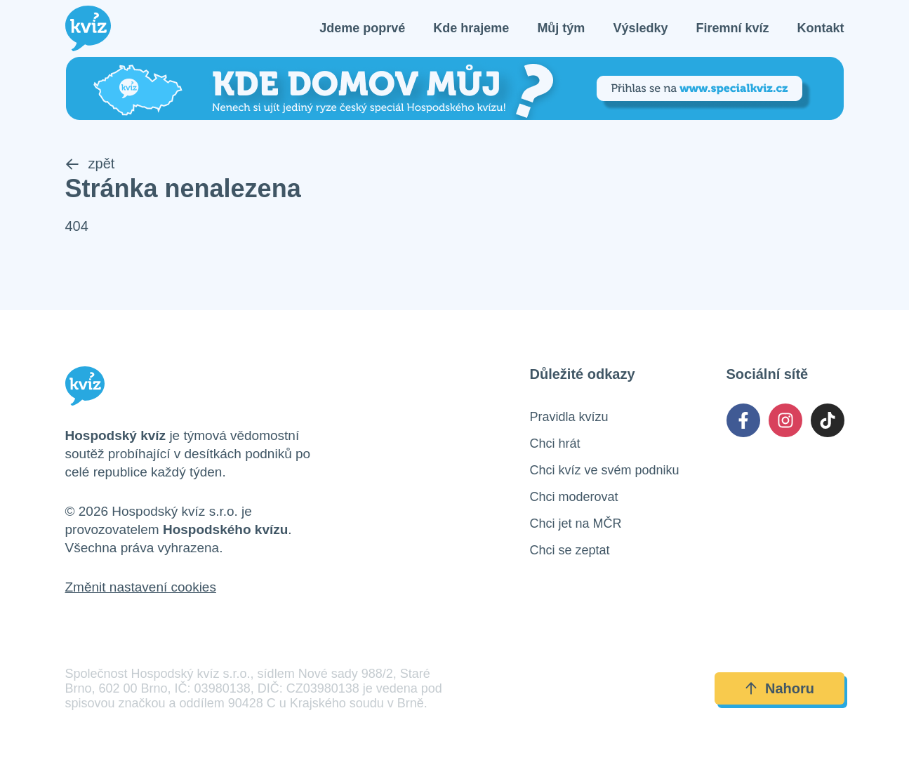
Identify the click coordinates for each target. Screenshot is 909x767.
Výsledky (640, 28)
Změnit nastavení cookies (140, 587)
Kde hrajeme (471, 28)
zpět (90, 163)
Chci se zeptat (570, 550)
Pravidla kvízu (569, 417)
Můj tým (561, 28)
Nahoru (779, 688)
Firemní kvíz (732, 28)
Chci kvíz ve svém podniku (604, 470)
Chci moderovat (574, 497)
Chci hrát (555, 443)
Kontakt (820, 28)
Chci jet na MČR (576, 523)
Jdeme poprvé (362, 28)
